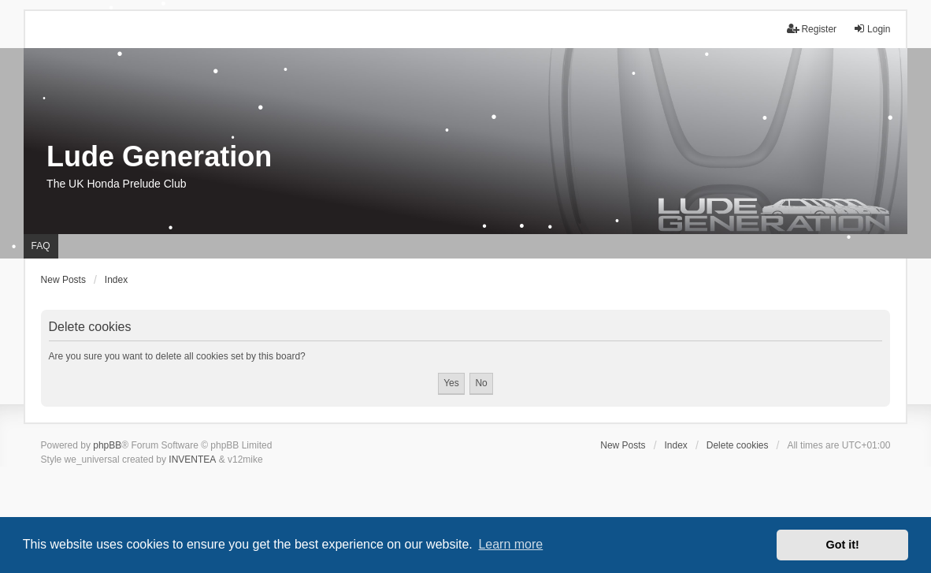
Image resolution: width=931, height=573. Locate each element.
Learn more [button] (510, 544)
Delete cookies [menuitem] (738, 445)
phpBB (107, 445)
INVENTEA (192, 459)
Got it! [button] (842, 544)
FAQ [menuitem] (41, 245)
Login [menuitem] (871, 29)
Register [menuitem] (811, 29)
